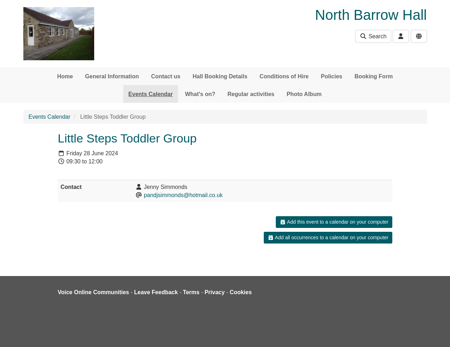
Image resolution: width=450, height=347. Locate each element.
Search (373, 36)
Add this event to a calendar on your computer (334, 222)
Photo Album (303, 94)
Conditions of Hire (284, 76)
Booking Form (373, 76)
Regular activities (250, 94)
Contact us (166, 76)
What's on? (200, 94)
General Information (112, 76)
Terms (191, 292)
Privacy (215, 292)
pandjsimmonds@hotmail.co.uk (183, 195)
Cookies (241, 292)
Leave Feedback (156, 292)
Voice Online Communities (93, 292)
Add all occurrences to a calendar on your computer (328, 237)
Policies (331, 76)
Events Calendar (151, 94)
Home (65, 76)
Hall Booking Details (220, 76)
